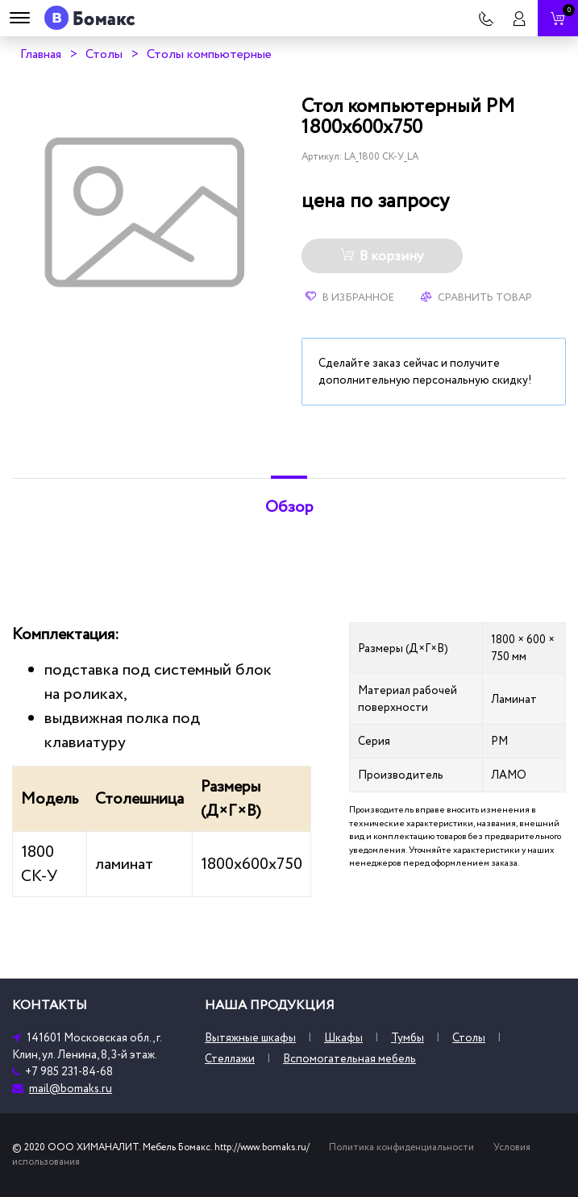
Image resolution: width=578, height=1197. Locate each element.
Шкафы (343, 1037)
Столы (104, 54)
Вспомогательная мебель (349, 1058)
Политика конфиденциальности (401, 1147)
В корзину (381, 256)
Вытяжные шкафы (250, 1037)
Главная (40, 54)
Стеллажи (230, 1058)
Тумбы (407, 1037)
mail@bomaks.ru (70, 1088)
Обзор (289, 507)
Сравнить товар (476, 297)
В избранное (350, 297)
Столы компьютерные (209, 54)
